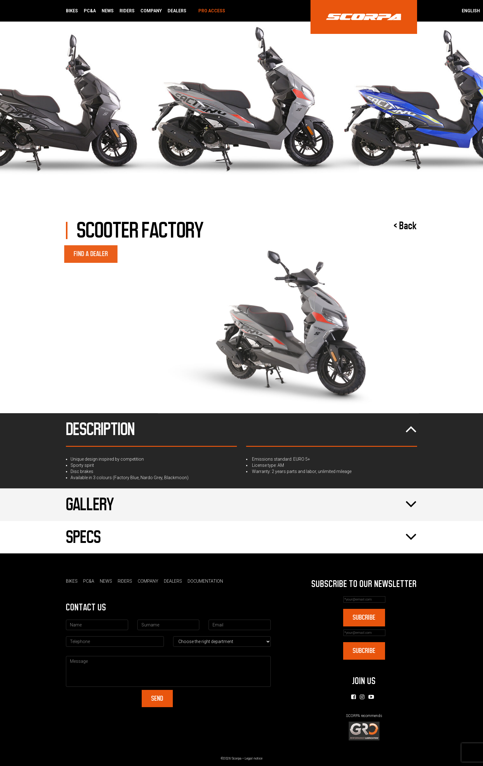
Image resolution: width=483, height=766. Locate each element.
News (108, 10)
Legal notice (253, 758)
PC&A (90, 10)
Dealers (177, 10)
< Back (405, 226)
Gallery (241, 504)
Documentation (205, 581)
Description (241, 429)
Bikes (72, 10)
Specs (241, 537)
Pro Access (211, 10)
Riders (127, 10)
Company (151, 10)
